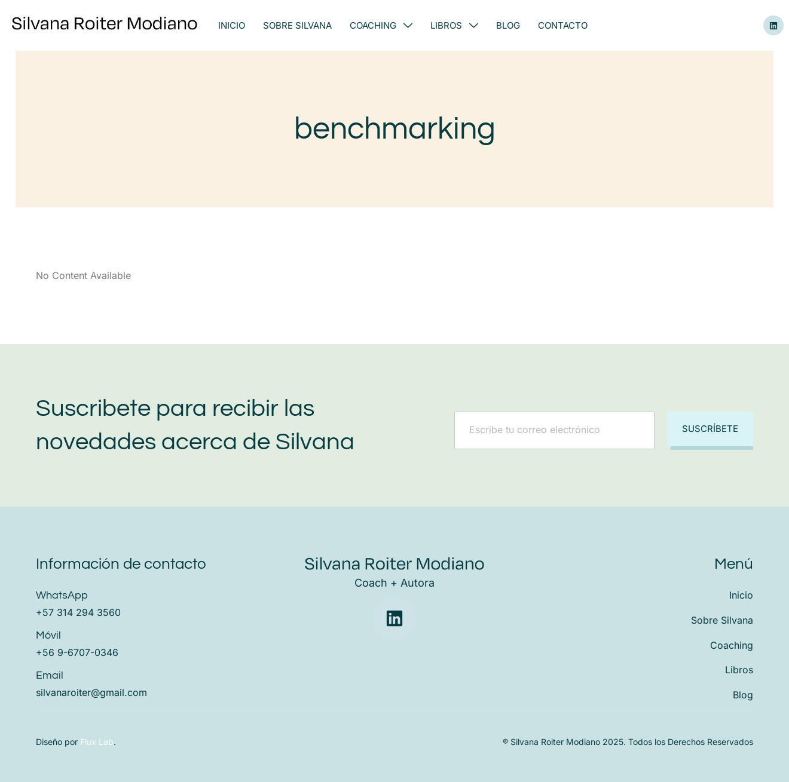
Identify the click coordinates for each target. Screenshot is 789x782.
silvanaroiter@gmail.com (91, 692)
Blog (508, 25)
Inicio (231, 25)
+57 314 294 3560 (78, 612)
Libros (454, 25)
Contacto (563, 25)
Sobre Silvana (297, 25)
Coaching (381, 25)
